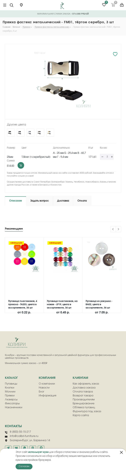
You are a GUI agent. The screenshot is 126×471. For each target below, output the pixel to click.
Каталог (11, 377)
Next (118, 229)
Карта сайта (81, 415)
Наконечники (13, 407)
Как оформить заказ (86, 383)
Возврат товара (83, 395)
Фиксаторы (12, 403)
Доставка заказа (84, 387)
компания (47, 377)
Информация (47, 395)
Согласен (24, 466)
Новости (44, 387)
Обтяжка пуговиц (84, 407)
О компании (47, 383)
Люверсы (11, 399)
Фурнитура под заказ (87, 411)
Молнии (10, 391)
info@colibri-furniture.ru (21, 436)
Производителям (84, 399)
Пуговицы (11, 383)
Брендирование (83, 403)
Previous (113, 229)
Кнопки (9, 387)
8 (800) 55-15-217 (18, 431)
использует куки (38, 452)
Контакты (13, 426)
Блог (41, 391)
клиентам (80, 377)
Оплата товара (83, 391)
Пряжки (10, 395)
